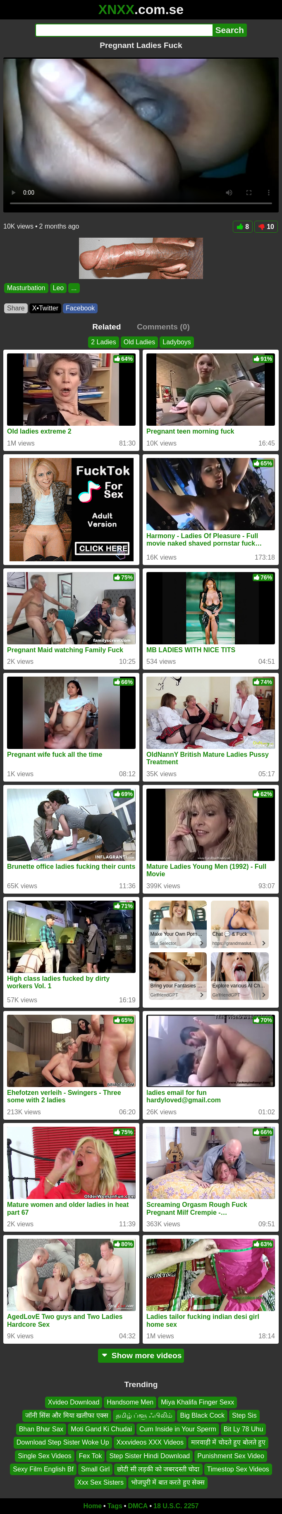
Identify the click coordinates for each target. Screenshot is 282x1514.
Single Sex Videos (45, 1455)
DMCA (138, 1505)
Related (106, 326)
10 (266, 226)
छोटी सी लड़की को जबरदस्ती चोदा (158, 1469)
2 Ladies (103, 342)
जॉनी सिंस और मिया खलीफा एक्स (66, 1415)
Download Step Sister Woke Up (63, 1442)
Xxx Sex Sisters (100, 1482)
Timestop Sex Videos (238, 1469)
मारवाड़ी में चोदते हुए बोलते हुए (228, 1442)
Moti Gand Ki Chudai (101, 1429)
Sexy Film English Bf (43, 1469)
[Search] (124, 30)
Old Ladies (139, 342)
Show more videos (141, 1355)
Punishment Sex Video (230, 1455)
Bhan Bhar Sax (41, 1429)
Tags (115, 1505)
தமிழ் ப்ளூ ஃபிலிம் (144, 1415)
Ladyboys (177, 342)
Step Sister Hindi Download (149, 1455)
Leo (58, 287)
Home (93, 1505)
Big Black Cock (202, 1415)
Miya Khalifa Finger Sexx (197, 1402)
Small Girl (95, 1469)
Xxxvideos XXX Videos (150, 1442)
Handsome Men (130, 1402)
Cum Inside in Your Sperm (177, 1429)
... (73, 287)
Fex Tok (90, 1455)
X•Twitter (45, 308)
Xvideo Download (74, 1402)
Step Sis (244, 1415)
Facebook (80, 308)
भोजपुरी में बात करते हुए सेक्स (168, 1482)
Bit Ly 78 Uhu (243, 1429)
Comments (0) (163, 326)
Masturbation (26, 287)
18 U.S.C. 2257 (175, 1505)
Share (16, 308)
